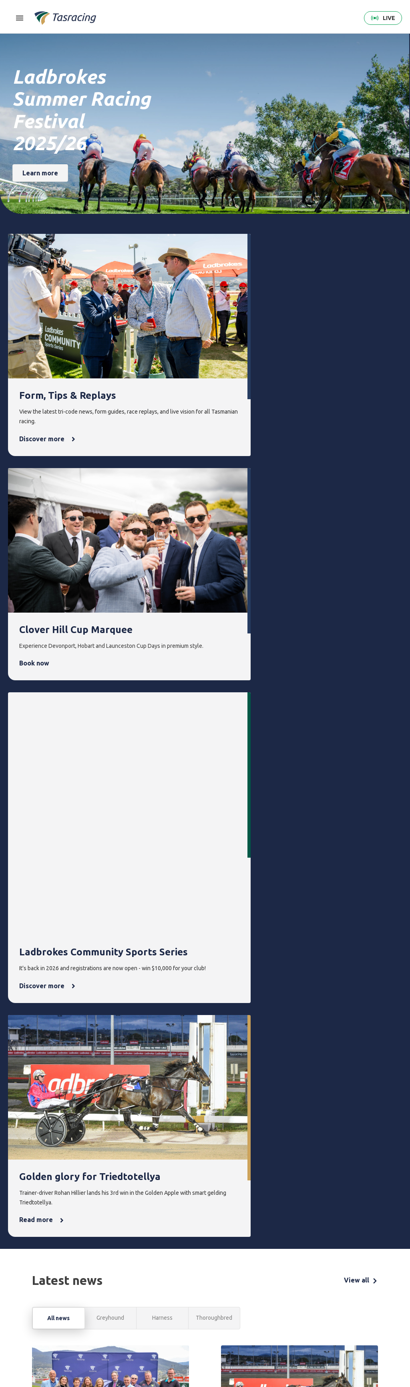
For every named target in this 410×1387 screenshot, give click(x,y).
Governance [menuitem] (336, 1294)
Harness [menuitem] (103, 1294)
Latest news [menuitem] (256, 1281)
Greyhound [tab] (110, 720)
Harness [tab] (162, 720)
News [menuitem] (250, 1267)
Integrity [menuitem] (181, 1267)
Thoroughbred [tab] (214, 720)
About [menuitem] (331, 1267)
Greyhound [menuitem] (106, 1308)
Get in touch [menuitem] (376, 1281)
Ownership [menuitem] (106, 1322)
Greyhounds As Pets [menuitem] (299, 1296)
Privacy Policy (70, 1335)
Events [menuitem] (213, 1267)
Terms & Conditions (30, 1335)
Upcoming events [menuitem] (215, 1285)
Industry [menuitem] (332, 1345)
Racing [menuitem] (103, 1267)
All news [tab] (58, 720)
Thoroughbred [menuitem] (110, 1281)
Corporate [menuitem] (334, 1281)
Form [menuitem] (141, 1267)
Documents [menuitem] (336, 1308)
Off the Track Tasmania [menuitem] (298, 1319)
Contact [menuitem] (373, 1267)
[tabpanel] (205, 955)
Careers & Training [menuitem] (333, 1326)
